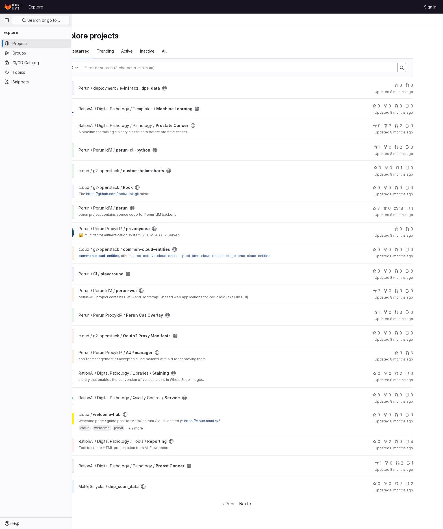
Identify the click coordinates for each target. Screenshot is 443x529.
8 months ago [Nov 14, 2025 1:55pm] (422, 277)
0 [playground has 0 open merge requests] (419, 271)
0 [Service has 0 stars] (397, 394)
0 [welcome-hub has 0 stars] (397, 414)
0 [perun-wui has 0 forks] (408, 290)
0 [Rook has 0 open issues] (430, 187)
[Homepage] (13, 6)
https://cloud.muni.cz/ (223, 421)
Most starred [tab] (97, 51)
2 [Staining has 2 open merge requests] (419, 373)
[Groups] (36, 52)
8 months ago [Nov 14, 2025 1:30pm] (422, 297)
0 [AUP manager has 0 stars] (419, 352)
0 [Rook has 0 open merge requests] (419, 187)
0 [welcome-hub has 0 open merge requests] (419, 414)
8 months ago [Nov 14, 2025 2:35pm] (422, 235)
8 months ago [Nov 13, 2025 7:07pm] (422, 401)
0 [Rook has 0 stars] (397, 187)
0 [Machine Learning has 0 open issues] (430, 105)
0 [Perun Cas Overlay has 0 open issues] (430, 312)
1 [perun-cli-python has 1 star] (398, 147)
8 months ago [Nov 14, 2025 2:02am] (422, 359)
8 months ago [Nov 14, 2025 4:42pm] (422, 174)
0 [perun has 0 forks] (408, 208)
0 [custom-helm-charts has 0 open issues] (430, 167)
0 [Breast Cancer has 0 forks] (409, 463)
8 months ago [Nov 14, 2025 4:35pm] (422, 194)
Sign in (430, 7)
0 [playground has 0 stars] (397, 271)
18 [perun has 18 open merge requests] (419, 208)
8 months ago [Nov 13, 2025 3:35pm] (422, 469)
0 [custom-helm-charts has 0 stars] (398, 167)
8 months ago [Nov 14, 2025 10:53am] (422, 339)
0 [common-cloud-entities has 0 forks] (408, 249)
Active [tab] (148, 51)
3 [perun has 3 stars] (397, 208)
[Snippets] (36, 81)
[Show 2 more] (156, 428)
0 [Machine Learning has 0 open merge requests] (419, 105)
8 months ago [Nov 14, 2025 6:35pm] (422, 132)
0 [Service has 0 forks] (408, 394)
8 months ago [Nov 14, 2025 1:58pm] (422, 256)
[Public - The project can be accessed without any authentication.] (185, 88)
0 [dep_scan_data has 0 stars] (397, 483)
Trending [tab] (126, 51)
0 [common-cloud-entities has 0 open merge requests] (419, 249)
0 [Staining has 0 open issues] (430, 373)
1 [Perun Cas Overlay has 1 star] (398, 312)
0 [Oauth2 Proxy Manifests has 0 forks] (408, 333)
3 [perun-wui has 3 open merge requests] (419, 290)
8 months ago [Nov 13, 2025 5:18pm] (422, 448)
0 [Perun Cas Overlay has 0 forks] (408, 312)
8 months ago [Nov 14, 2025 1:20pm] (422, 319)
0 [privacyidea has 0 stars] (419, 228)
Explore (36, 7)
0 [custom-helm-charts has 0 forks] (409, 167)
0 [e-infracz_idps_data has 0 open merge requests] (430, 85)
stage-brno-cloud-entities (269, 256)
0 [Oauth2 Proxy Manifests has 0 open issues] (430, 333)
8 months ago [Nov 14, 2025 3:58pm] (422, 215)
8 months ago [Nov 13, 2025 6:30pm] (422, 421)
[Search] (257, 67)
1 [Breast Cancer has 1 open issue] (430, 463)
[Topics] (36, 72)
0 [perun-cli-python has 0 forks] (408, 147)
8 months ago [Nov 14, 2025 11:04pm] (422, 92)
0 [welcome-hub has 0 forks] (408, 414)
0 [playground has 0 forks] (408, 271)
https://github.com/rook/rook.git (133, 194)
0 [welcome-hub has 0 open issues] (430, 414)
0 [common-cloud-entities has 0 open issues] (430, 249)
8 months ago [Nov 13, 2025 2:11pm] (422, 490)
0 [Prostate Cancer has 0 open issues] (430, 125)
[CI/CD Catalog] (36, 62)
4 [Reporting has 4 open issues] (430, 441)
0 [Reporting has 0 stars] (397, 441)
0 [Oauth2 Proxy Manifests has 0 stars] (397, 333)
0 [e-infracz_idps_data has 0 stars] (419, 85)
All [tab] (185, 51)
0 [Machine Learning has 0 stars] (397, 105)
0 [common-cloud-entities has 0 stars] (397, 249)
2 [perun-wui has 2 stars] (397, 290)
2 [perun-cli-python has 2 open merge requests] (419, 147)
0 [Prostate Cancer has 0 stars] (397, 125)
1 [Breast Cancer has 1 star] (399, 463)
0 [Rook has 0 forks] (408, 187)
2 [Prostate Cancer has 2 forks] (408, 125)
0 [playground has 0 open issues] (430, 271)
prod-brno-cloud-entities (224, 256)
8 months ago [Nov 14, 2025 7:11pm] (422, 112)
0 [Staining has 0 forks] (408, 373)
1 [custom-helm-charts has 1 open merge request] (419, 167)
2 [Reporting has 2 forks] (408, 441)
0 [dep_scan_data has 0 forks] (408, 483)
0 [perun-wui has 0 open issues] (430, 290)
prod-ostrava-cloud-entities (177, 256)
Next (266, 503)
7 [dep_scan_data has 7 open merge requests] (419, 483)
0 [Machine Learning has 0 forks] (408, 105)
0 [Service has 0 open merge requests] (419, 394)
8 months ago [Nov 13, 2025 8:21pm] (422, 380)
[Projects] (36, 43)
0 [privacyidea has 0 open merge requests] (430, 228)
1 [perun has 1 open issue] (430, 208)
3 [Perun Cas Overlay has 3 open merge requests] (419, 312)
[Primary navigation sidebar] (6, 20)
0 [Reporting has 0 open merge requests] (419, 441)
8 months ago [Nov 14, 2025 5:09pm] (422, 154)
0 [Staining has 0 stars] (397, 373)
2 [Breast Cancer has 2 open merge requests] (420, 463)
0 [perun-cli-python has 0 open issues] (430, 147)
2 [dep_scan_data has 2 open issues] (430, 483)
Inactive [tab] (168, 51)
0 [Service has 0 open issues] (430, 394)
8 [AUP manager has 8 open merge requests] (430, 352)
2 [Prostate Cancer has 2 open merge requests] (419, 125)
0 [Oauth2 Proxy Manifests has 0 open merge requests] (419, 333)
